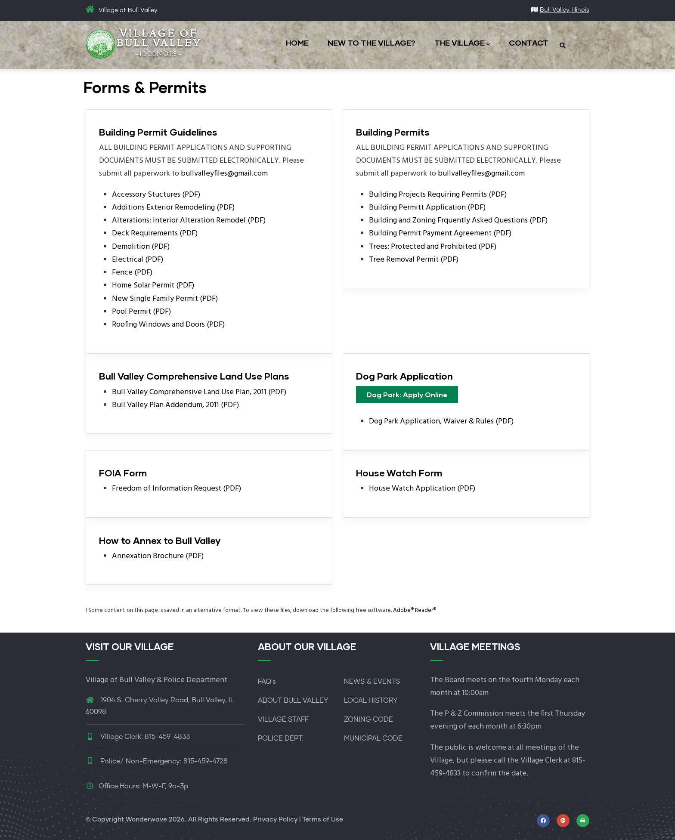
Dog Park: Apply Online (407, 394)
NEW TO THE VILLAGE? (371, 42)
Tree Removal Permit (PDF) (413, 259)
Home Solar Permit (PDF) (153, 285)
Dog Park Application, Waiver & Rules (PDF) (441, 421)
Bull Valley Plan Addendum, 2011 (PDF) (175, 405)
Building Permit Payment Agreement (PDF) (440, 233)
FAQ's (267, 681)
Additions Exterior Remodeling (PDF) (173, 207)
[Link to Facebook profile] (543, 821)
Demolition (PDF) (141, 247)
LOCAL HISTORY (370, 700)
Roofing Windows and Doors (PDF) (168, 324)
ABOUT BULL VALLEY (293, 700)
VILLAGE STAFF (283, 719)
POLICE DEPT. (280, 738)
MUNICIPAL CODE (373, 738)
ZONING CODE (368, 719)
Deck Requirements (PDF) (155, 233)
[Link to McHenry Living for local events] (582, 821)
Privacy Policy (275, 819)
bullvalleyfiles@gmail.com (224, 173)
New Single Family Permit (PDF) (165, 299)
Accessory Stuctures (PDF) (156, 194)
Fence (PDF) (132, 272)
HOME (297, 42)
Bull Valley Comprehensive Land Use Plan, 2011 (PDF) (199, 392)
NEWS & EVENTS (372, 681)
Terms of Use (322, 819)
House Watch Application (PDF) (422, 488)
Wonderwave (146, 819)
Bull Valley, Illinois (564, 10)
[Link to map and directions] (563, 821)
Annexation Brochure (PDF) (158, 556)
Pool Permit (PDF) (141, 312)
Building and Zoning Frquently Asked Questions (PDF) (458, 220)
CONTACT (528, 42)
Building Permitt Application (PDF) (427, 207)
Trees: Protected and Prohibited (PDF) (432, 247)
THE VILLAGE (462, 43)
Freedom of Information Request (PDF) (176, 488)
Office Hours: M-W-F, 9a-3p (137, 786)
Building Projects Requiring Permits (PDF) (438, 194)
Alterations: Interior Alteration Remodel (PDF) (189, 220)
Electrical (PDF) (137, 259)
